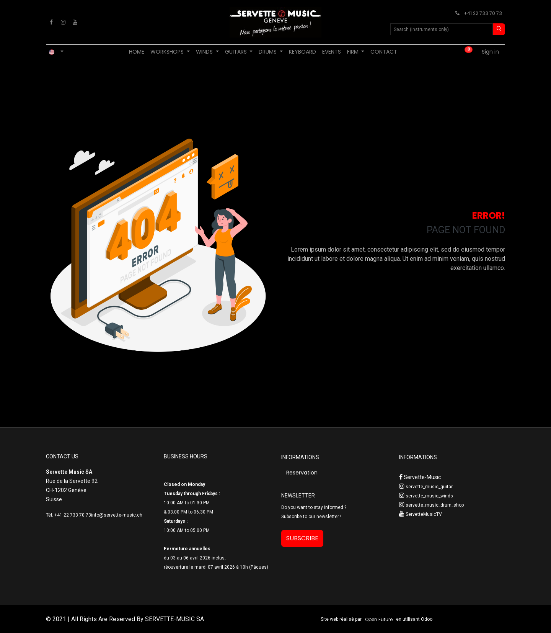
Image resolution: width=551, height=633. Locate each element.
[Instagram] (63, 22)
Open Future (379, 619)
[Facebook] (51, 22)
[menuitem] (136, 52)
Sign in (490, 52)
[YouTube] (75, 22)
